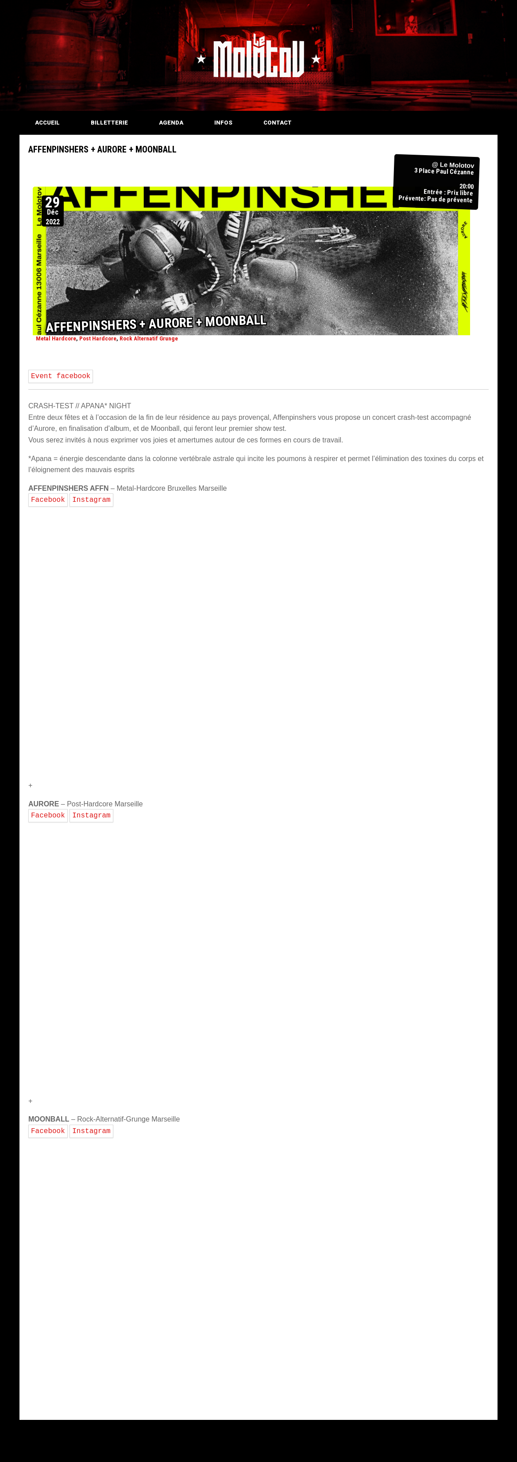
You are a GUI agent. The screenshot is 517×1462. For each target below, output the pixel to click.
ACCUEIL (47, 122)
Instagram (91, 500)
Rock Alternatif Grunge (149, 338)
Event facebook (60, 376)
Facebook (48, 500)
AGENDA (171, 122)
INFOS (223, 122)
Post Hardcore (97, 338)
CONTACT (277, 122)
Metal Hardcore (56, 338)
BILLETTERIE (109, 122)
